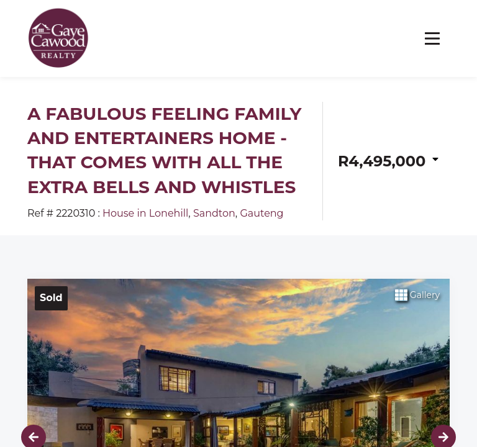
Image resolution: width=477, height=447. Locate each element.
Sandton (214, 213)
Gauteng (261, 213)
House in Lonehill (145, 213)
